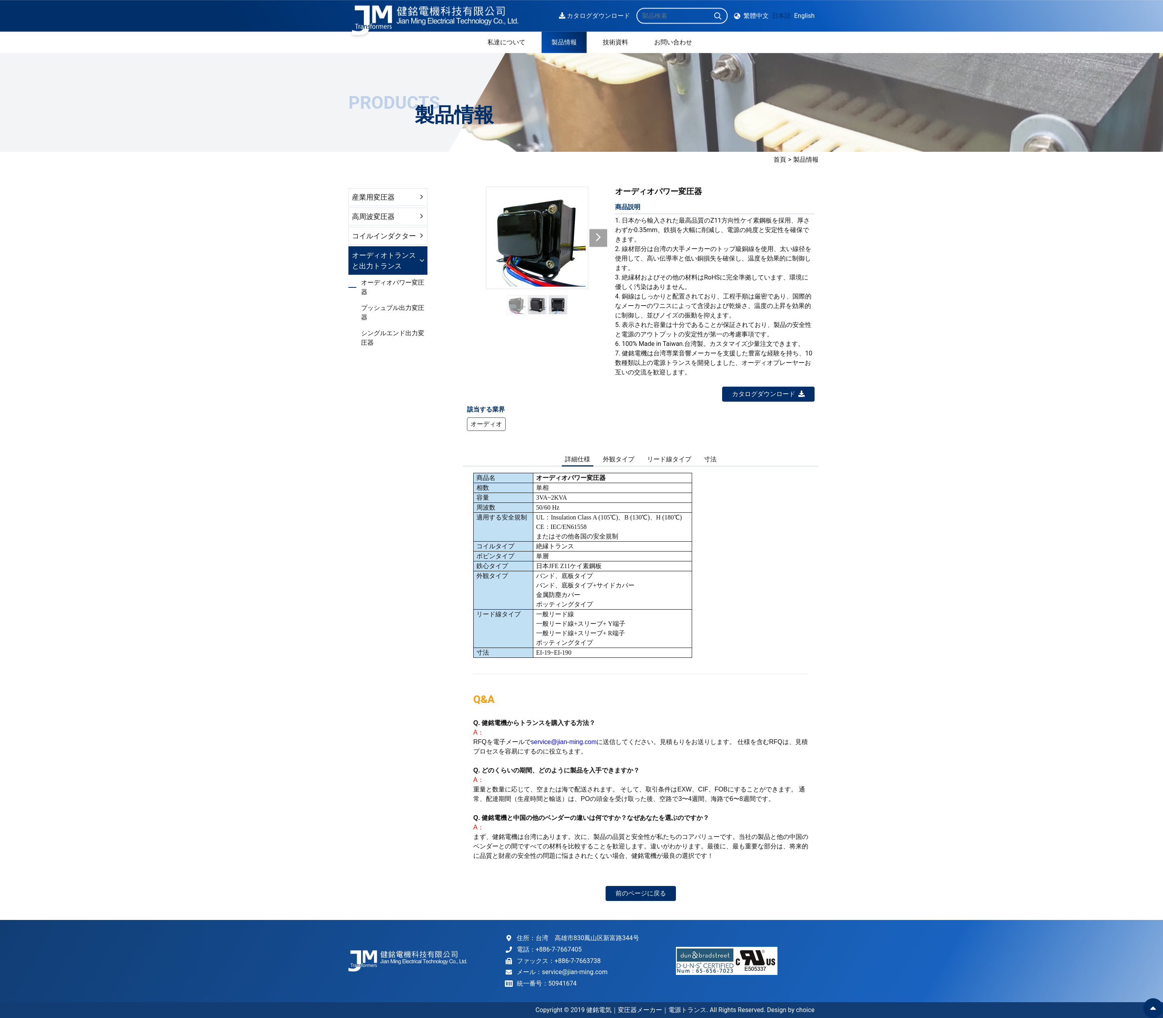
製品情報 (1077, 159)
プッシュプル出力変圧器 (392, 312)
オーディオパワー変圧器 (392, 287)
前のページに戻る (640, 893)
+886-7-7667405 (559, 949)
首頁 (1050, 159)
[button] (598, 238)
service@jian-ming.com (575, 972)
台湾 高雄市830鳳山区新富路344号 (587, 938)
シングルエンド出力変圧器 (392, 337)
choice (805, 1010)
